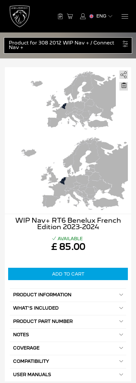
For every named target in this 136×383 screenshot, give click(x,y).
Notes (68, 335)
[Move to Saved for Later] (123, 85)
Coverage (68, 348)
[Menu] (124, 16)
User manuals (68, 374)
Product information (68, 295)
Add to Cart (68, 274)
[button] (64, 45)
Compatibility (68, 361)
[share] (122, 73)
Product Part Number (68, 321)
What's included (68, 308)
